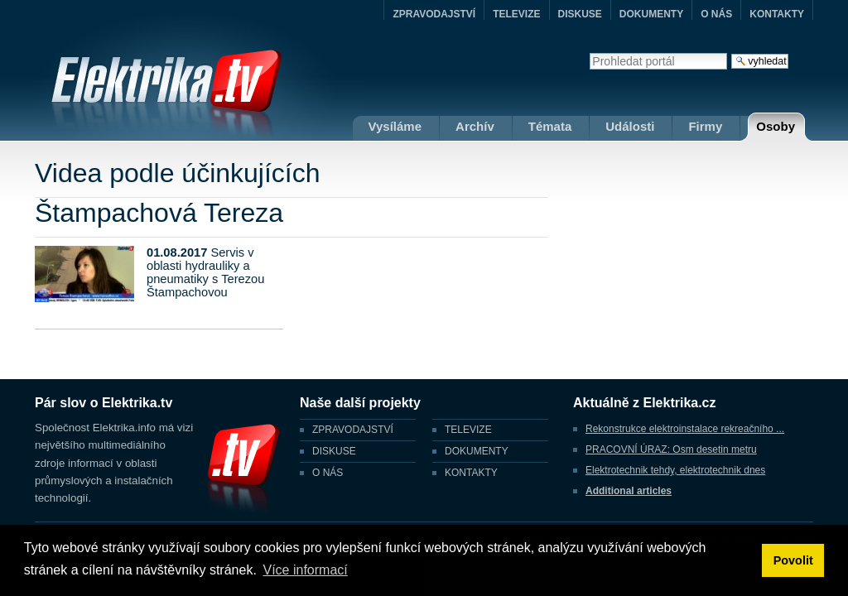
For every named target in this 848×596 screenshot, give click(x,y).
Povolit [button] (793, 560)
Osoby (775, 126)
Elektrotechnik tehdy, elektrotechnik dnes (675, 470)
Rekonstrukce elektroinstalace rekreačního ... (684, 429)
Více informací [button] (305, 570)
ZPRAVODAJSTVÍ (434, 14)
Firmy (705, 126)
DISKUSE (580, 14)
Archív (474, 126)
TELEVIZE (516, 14)
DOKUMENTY (651, 14)
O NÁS (716, 14)
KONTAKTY (776, 14)
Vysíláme (395, 126)
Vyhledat (589, 52)
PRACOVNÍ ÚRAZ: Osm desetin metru (671, 449)
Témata (550, 126)
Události (629, 126)
